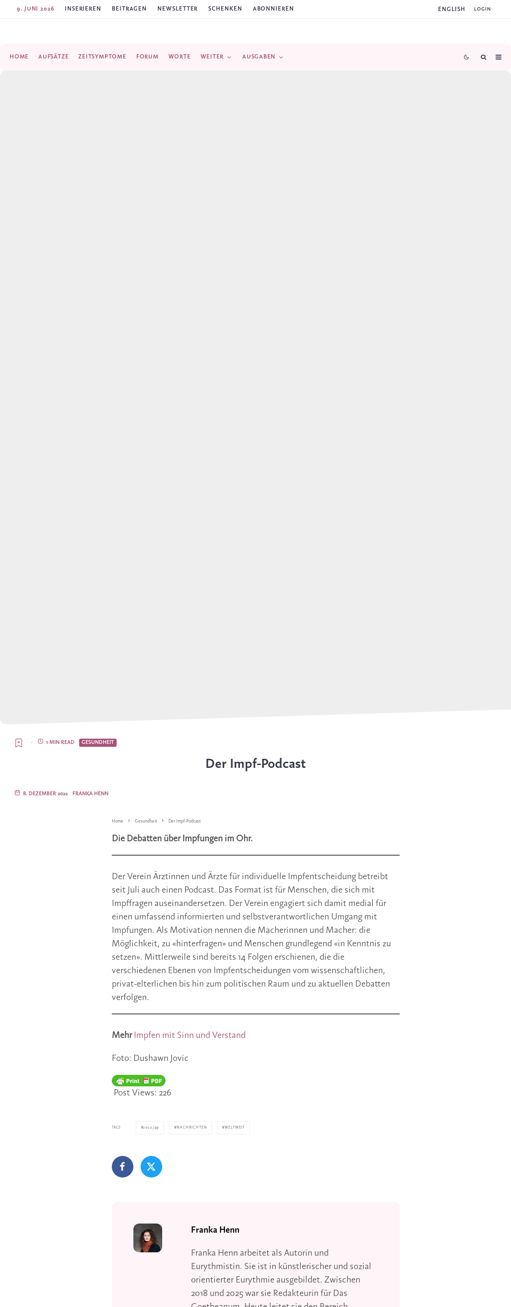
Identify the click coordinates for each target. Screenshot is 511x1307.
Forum (147, 57)
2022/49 (150, 1128)
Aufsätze (53, 57)
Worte (179, 57)
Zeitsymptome (102, 57)
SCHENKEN (225, 9)
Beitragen (129, 9)
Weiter (212, 57)
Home (19, 57)
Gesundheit (98, 742)
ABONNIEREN (273, 9)
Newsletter (177, 9)
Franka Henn (90, 794)
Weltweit (231, 1128)
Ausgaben (258, 57)
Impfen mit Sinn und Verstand (190, 1035)
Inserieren (83, 9)
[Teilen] (122, 1166)
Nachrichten (189, 1128)
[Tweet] (151, 1166)
